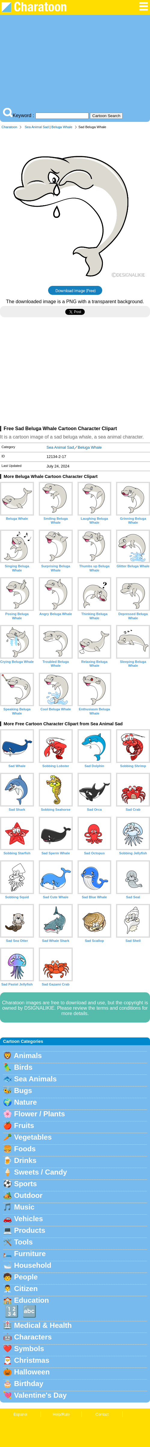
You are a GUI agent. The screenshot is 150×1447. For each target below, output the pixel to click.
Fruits (24, 1125)
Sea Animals (35, 1079)
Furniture (30, 1254)
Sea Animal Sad (37, 127)
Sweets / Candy (40, 1172)
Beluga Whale (61, 127)
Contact (102, 1414)
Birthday (28, 1383)
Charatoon (9, 127)
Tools (23, 1242)
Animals (28, 1055)
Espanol (20, 1414)
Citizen (26, 1288)
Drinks (25, 1160)
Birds (23, 1067)
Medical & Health (43, 1325)
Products (29, 1230)
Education (31, 1300)
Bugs (23, 1090)
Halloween (32, 1372)
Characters (33, 1337)
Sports (25, 1184)
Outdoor (28, 1195)
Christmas (31, 1360)
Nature (25, 1102)
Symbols (29, 1349)
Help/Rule (61, 1414)
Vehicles (28, 1219)
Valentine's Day (40, 1395)
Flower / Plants (39, 1114)
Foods (25, 1149)
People (26, 1277)
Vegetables (33, 1137)
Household (32, 1265)
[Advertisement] (75, 63)
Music (24, 1207)
